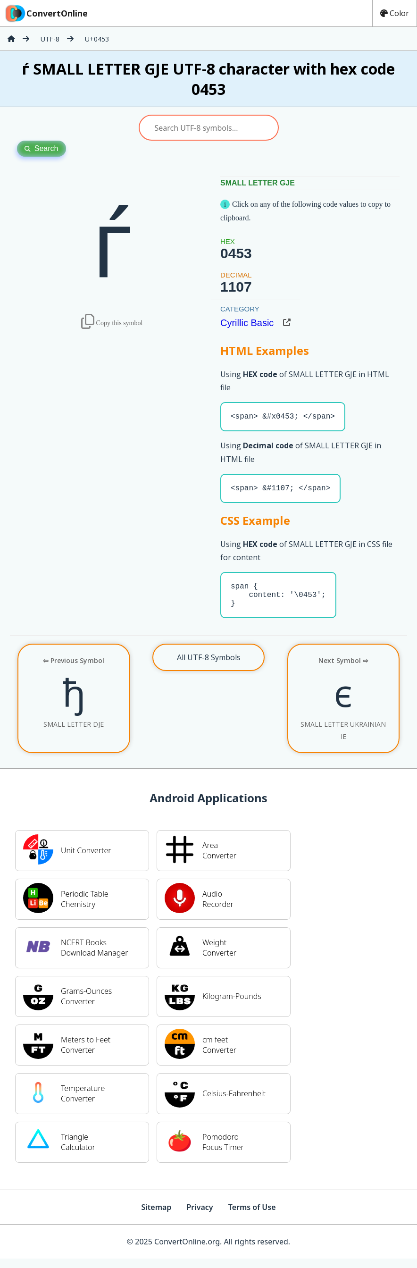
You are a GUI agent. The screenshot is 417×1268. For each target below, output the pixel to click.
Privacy (199, 1216)
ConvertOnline (46, 13)
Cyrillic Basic (247, 323)
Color (394, 13)
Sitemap (156, 1216)
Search (41, 148)
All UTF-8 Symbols (209, 667)
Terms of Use (252, 1216)
